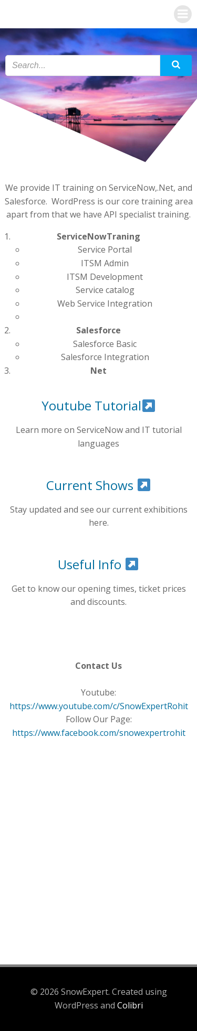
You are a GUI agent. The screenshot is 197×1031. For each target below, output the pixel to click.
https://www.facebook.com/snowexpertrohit (98, 733)
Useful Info (98, 564)
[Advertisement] (98, 846)
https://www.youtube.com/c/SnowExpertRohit (98, 706)
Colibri (130, 1005)
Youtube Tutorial (98, 405)
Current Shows (98, 485)
